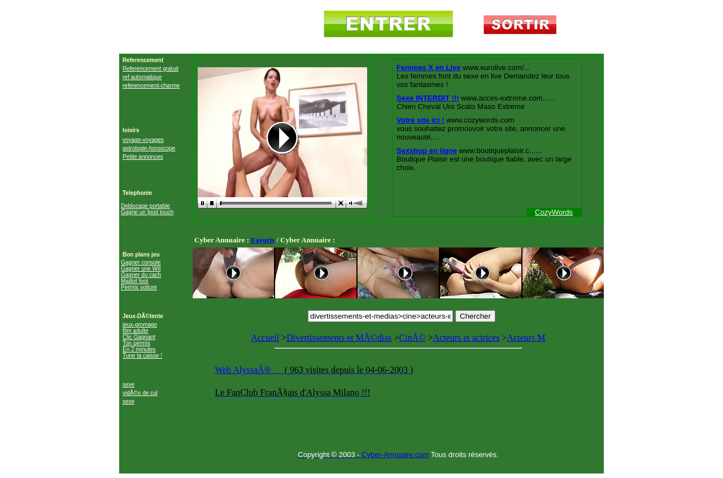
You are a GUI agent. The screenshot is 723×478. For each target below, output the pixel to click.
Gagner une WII (141, 269)
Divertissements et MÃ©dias (338, 337)
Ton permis (136, 343)
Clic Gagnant (139, 337)
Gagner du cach (141, 275)
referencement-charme (151, 85)
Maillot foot (134, 281)
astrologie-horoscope (149, 148)
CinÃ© (412, 337)
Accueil (265, 337)
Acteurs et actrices (466, 337)
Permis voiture (139, 287)
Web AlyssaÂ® (244, 370)
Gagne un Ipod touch (147, 212)
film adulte (136, 331)
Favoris (263, 240)
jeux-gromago (140, 324)
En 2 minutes (139, 349)
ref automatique (142, 77)
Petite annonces (143, 157)
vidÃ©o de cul (140, 393)
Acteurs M (398, 371)
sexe (128, 384)
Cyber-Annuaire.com (395, 454)
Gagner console (141, 262)
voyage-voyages (143, 140)
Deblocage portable (145, 206)
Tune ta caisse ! (142, 356)
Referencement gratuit (150, 69)
